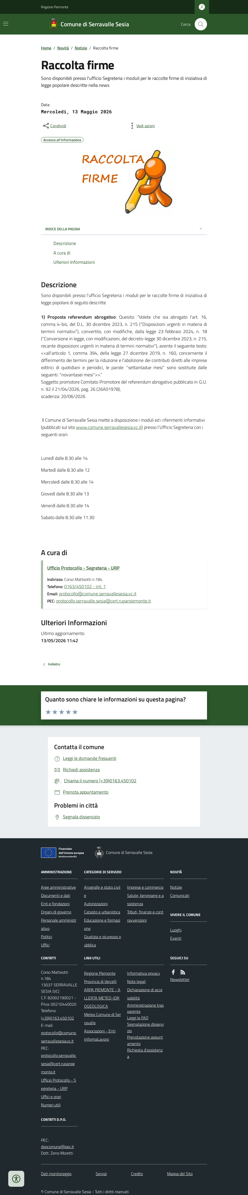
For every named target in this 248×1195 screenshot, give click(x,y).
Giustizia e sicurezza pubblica (102, 941)
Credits (137, 1174)
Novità (63, 48)
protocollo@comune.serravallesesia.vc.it (97, 593)
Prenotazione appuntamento (145, 1040)
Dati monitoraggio (56, 1174)
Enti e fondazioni (55, 904)
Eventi (175, 938)
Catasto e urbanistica (102, 912)
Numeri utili (51, 1105)
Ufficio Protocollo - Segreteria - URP (83, 567)
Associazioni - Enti (99, 1031)
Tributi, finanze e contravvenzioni (145, 916)
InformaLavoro (96, 1039)
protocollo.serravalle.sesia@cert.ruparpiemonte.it (103, 600)
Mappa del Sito (180, 1174)
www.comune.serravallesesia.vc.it (109, 427)
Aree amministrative (58, 887)
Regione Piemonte (54, 7)
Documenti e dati (55, 895)
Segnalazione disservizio (145, 1027)
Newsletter (179, 979)
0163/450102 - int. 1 (85, 586)
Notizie (81, 48)
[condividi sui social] (54, 126)
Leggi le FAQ (137, 1018)
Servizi (101, 1174)
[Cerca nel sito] (199, 24)
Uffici (45, 945)
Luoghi (175, 930)
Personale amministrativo (58, 924)
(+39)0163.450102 (57, 1018)
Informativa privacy (143, 973)
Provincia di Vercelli (100, 981)
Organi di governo (56, 912)
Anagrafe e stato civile (102, 891)
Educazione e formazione (102, 924)
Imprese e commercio (145, 887)
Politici (46, 937)
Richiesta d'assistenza (145, 1053)
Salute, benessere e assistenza (145, 899)
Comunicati (179, 895)
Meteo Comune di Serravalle (102, 1018)
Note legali (136, 981)
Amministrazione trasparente (145, 1008)
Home (46, 48)
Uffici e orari (51, 1097)
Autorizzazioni (96, 904)
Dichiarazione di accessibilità (144, 994)
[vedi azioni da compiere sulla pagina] (141, 126)
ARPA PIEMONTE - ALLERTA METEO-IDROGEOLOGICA (102, 998)
